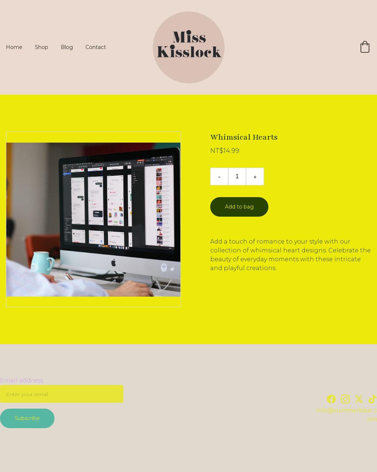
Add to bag (239, 206)
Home (14, 47)
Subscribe (27, 418)
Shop (41, 47)
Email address (21, 380)
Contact (95, 47)
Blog (67, 47)
